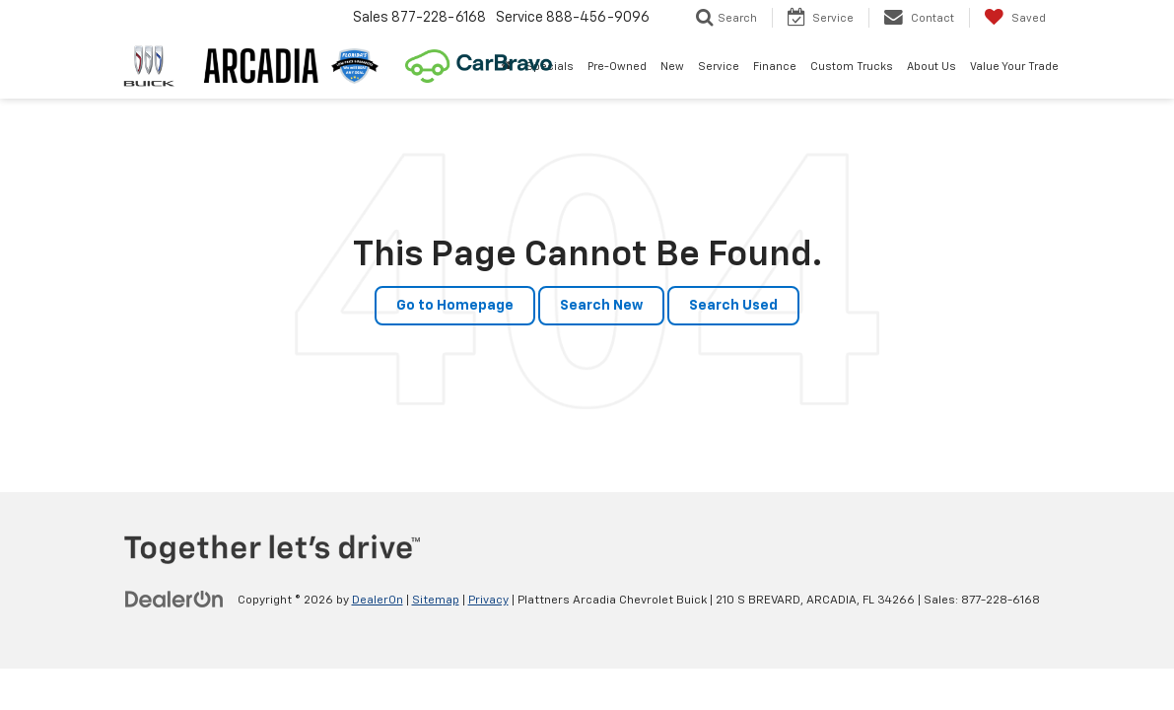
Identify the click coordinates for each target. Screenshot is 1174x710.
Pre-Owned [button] (617, 66)
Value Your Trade (1014, 66)
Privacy (488, 600)
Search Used (733, 306)
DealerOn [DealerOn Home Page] (377, 600)
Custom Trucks (851, 66)
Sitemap (435, 600)
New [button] (672, 66)
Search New (601, 306)
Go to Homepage (455, 306)
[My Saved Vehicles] (1015, 18)
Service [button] (718, 66)
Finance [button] (774, 66)
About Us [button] (931, 66)
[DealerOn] (174, 599)
